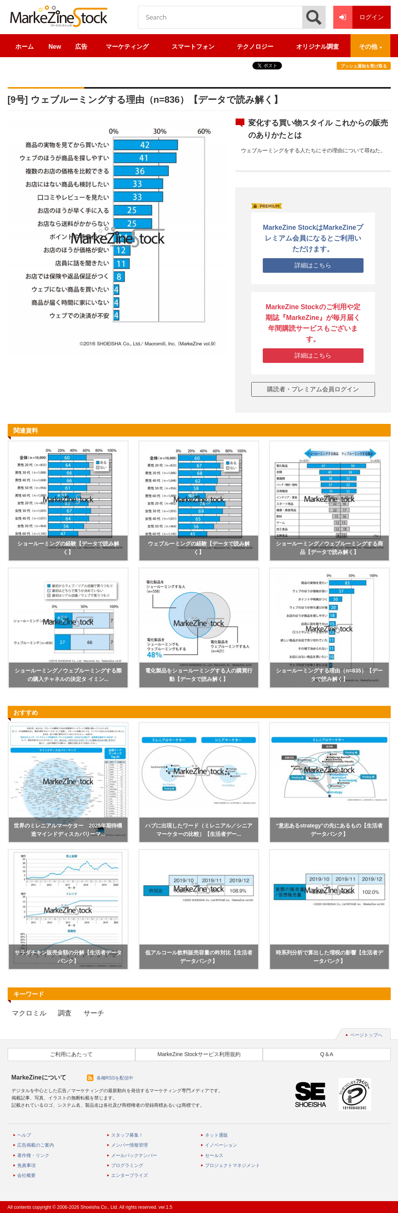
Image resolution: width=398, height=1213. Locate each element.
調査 (65, 1013)
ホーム (24, 46)
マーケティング (127, 46)
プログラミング (127, 1165)
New (55, 46)
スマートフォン (193, 46)
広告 (81, 46)
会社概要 (26, 1175)
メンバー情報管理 (129, 1145)
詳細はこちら (313, 265)
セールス (214, 1155)
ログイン (358, 17)
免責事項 (26, 1165)
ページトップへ (366, 1035)
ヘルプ (24, 1135)
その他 (368, 46)
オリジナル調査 (317, 46)
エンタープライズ (129, 1175)
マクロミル (29, 1013)
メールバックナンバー (134, 1155)
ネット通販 (216, 1135)
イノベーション (221, 1145)
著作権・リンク (33, 1155)
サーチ (94, 1013)
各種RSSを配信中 (115, 1078)
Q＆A (326, 1054)
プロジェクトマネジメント (232, 1165)
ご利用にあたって (71, 1054)
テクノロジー (255, 46)
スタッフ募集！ (127, 1135)
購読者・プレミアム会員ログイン (313, 389)
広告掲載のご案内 (35, 1145)
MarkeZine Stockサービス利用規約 (199, 1054)
